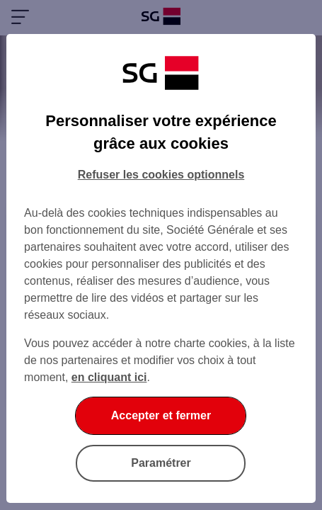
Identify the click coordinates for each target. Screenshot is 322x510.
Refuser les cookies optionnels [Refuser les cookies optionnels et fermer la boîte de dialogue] (161, 175)
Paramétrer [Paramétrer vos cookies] (161, 463)
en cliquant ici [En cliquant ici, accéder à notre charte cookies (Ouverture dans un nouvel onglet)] (109, 377)
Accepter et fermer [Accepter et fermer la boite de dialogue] (161, 415)
